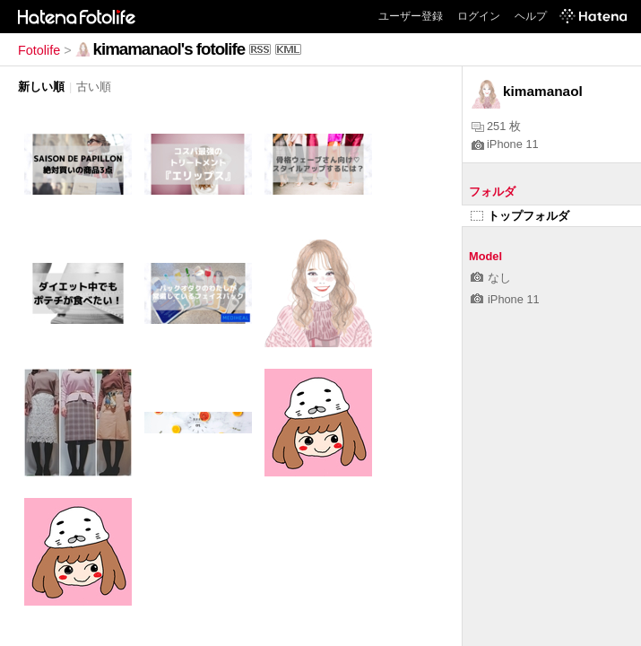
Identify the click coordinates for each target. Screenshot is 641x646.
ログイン (478, 16)
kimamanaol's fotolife (169, 48)
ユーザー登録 (410, 16)
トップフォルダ (520, 216)
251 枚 (496, 126)
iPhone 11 (505, 144)
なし (491, 277)
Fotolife (39, 50)
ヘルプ (531, 16)
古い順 (93, 86)
